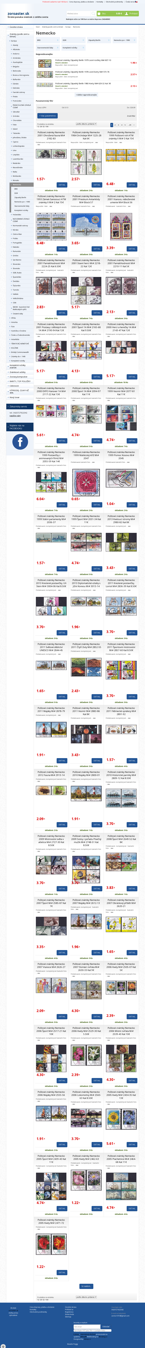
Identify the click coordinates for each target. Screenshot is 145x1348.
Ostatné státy (18, 314)
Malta (15, 172)
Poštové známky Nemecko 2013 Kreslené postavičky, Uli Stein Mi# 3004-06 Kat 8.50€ (51, 583)
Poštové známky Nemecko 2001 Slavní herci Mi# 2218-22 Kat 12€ (86, 263)
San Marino (17, 260)
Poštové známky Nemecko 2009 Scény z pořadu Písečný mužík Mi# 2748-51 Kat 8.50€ (86, 840)
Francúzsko (17, 101)
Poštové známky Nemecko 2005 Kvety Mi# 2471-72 (51, 1221)
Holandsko (17, 214)
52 (44, 126)
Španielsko (17, 277)
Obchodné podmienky (114, 2)
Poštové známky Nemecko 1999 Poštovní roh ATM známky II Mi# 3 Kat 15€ (121, 135)
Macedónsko (18, 167)
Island (15, 129)
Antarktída (15, 339)
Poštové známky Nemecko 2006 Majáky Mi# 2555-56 (51, 1093)
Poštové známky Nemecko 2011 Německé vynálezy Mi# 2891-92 (121, 711)
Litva (14, 150)
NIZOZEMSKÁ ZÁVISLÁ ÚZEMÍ (21, 220)
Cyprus (15, 142)
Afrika (13, 318)
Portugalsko (17, 243)
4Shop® (83, 1337)
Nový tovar (14, 397)
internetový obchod (87, 1334)
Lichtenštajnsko (19, 146)
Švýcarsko (16, 285)
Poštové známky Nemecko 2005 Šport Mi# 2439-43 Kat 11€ (51, 1159)
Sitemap (68, 1317)
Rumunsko (17, 251)
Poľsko (15, 238)
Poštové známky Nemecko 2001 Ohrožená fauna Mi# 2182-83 (51, 135)
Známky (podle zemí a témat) (19, 35)
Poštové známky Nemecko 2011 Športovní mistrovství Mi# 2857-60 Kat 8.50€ (121, 647)
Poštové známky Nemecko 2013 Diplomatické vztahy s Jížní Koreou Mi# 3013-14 (86, 583)
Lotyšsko (16, 155)
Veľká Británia (18, 298)
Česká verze (132, 2)
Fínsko (15, 96)
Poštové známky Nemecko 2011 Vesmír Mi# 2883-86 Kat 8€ (86, 711)
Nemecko (17, 185)
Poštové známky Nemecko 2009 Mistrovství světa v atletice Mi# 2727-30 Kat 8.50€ (51, 840)
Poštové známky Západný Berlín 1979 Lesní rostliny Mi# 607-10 (83, 60)
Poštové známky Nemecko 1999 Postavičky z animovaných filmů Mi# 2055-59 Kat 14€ (51, 457)
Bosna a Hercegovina (21, 75)
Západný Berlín (20, 197)
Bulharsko (16, 79)
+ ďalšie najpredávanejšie (86, 95)
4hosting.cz (103, 1337)
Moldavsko (17, 176)
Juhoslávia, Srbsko (20, 137)
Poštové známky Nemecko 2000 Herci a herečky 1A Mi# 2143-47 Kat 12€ (121, 327)
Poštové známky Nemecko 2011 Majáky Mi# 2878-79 (51, 709)
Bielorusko (17, 71)
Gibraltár (16, 112)
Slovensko (16, 264)
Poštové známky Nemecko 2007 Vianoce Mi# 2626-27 (51, 965)
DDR (16, 193)
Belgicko (16, 66)
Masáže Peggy (72, 1344)
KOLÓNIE (14, 348)
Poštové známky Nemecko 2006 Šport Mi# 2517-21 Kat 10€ (51, 1031)
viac (38, 144)
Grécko (15, 255)
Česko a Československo (20, 335)
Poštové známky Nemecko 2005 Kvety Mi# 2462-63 (86, 1157)
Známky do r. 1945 (18, 356)
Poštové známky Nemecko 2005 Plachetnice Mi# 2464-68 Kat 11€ (121, 1159)
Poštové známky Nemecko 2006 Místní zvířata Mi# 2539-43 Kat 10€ (121, 1031)
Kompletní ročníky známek (17, 366)
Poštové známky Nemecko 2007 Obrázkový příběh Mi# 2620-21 (121, 903)
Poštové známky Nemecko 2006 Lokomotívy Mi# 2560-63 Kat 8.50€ (86, 1095)
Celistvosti (14, 386)
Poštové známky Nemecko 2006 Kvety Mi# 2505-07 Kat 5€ (121, 967)
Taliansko (16, 133)
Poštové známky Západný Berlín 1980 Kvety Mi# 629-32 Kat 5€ (83, 83)
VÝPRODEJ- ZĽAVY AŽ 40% (19, 391)
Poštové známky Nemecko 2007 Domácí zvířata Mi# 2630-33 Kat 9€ (86, 967)
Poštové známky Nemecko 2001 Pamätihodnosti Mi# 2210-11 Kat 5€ (121, 263)
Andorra (16, 54)
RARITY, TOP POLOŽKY (20, 381)
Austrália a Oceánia (18, 331)
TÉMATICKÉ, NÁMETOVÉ (20, 344)
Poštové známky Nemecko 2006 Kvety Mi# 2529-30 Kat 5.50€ (86, 1031)
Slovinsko (16, 268)
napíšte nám (15, 415)
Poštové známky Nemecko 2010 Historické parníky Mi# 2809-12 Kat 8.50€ (121, 775)
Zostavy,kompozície (18, 376)
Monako (16, 180)
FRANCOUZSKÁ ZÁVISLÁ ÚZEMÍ (22, 106)
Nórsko (15, 230)
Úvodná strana (16, 27)
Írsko (15, 125)
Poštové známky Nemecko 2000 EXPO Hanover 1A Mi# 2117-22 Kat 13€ (51, 391)
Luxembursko (18, 159)
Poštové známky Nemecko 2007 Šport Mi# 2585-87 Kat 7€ (51, 903)
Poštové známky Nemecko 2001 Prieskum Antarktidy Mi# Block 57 (86, 199)
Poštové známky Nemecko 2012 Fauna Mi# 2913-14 (51, 773)
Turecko (16, 290)
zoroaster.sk (18, 13)
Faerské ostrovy (19, 92)
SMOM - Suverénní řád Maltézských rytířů (21, 308)
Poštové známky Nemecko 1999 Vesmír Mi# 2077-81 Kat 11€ (121, 391)
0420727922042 (117, 1310)
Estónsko (16, 88)
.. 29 (129, 125)
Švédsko (16, 281)
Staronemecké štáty (21, 206)
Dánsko (16, 84)
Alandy (15, 45)
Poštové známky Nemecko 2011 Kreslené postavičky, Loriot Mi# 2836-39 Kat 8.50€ (121, 583)
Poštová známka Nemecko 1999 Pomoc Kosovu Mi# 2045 (121, 455)
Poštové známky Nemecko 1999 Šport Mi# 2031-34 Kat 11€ (86, 519)
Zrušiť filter (131, 116)
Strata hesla (69, 1314)
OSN (14, 303)
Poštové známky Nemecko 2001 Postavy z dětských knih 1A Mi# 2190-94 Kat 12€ (51, 327)
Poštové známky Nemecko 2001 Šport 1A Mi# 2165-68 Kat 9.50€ (86, 327)
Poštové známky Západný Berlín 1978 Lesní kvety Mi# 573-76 (82, 72)
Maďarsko (16, 163)
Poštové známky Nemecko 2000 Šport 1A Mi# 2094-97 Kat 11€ (86, 391)
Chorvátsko (17, 120)
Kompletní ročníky (21, 210)
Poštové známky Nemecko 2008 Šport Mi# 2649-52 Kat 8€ (121, 839)
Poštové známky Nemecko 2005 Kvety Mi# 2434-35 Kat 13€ (121, 1095)
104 (46, 126)
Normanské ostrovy (20, 225)
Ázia (12, 326)
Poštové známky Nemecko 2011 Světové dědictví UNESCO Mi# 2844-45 (51, 647)
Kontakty (100, 2)
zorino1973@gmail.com (120, 1316)
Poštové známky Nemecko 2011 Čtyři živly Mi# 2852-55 (86, 645)
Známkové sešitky (17, 372)
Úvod (37, 27)
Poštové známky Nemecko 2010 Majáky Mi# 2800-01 (86, 773)
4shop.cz (87, 1339)
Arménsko (17, 58)
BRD (16, 189)
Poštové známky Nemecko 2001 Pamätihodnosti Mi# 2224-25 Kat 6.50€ (51, 263)
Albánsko (16, 49)
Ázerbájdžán (17, 62)
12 (38, 126)
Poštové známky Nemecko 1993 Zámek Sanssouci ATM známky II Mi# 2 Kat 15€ (51, 199)
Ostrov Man (17, 234)
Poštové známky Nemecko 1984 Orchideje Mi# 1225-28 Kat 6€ (86, 135)
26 (41, 126)
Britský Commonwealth (20, 352)
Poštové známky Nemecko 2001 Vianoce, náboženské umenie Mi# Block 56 (121, 199)
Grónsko (16, 116)
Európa (14, 41)
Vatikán (15, 294)
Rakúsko (16, 247)
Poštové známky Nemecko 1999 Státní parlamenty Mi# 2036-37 (51, 519)
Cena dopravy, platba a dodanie (81, 2)
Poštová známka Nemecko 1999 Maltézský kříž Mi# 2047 (86, 455)
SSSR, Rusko (17, 273)
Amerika (14, 322)
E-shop (76, 1334)
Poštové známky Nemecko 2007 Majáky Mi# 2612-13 (86, 901)
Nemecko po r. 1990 (22, 202)
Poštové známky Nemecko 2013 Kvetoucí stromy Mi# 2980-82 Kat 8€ (121, 519)
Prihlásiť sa (69, 1309)
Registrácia (69, 1312)
